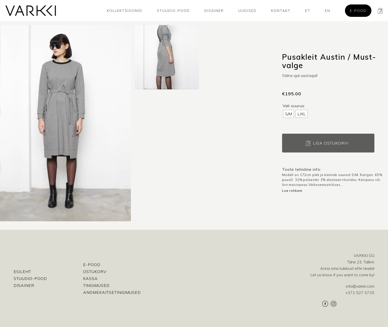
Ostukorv (94, 271)
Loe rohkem (292, 191)
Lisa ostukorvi (330, 143)
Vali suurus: (294, 105)
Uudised (247, 10)
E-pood (358, 10)
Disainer (214, 10)
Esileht (22, 271)
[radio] (288, 114)
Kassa (90, 278)
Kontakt (281, 10)
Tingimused (96, 285)
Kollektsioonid (124, 10)
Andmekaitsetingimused (112, 292)
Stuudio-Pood (173, 10)
